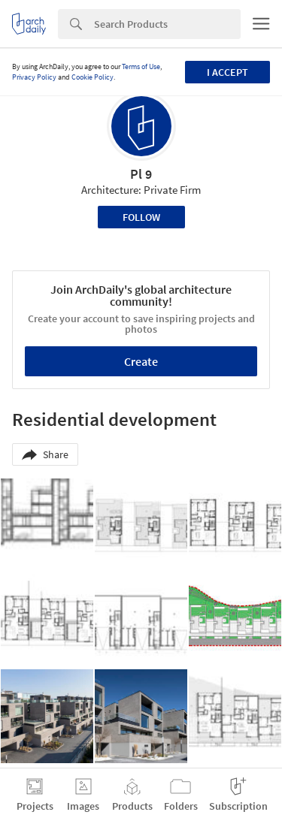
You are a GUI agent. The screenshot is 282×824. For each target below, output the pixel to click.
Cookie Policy (92, 77)
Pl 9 (141, 174)
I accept (227, 72)
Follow (141, 217)
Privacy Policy (34, 77)
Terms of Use (141, 66)
